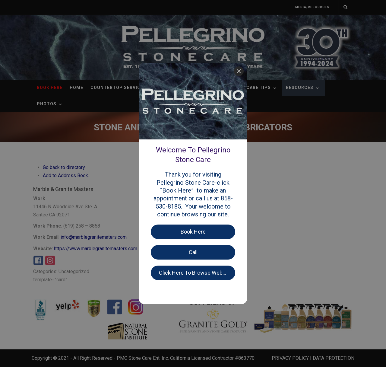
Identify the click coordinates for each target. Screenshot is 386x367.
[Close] (239, 71)
